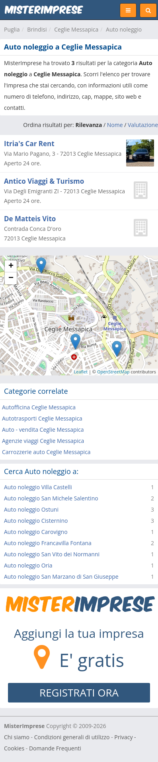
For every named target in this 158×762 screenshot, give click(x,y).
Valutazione (143, 125)
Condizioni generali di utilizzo (72, 737)
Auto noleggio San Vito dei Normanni (51, 554)
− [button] (11, 278)
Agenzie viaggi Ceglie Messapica (43, 440)
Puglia (12, 29)
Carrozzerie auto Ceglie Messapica (46, 452)
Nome (115, 125)
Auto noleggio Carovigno (36, 532)
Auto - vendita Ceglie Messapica (43, 429)
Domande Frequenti (55, 748)
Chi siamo (16, 737)
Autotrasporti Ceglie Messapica (42, 418)
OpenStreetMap (113, 372)
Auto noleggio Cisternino (36, 520)
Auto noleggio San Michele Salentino (51, 498)
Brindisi (37, 29)
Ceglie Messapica (76, 29)
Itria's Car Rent (29, 143)
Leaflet (81, 372)
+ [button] (11, 266)
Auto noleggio (124, 29)
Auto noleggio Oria (28, 565)
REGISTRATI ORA (79, 692)
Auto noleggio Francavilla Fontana (48, 543)
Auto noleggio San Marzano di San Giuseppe (61, 576)
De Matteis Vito (30, 218)
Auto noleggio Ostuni (31, 509)
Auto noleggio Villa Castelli (38, 487)
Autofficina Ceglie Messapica (39, 407)
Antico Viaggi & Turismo (44, 181)
